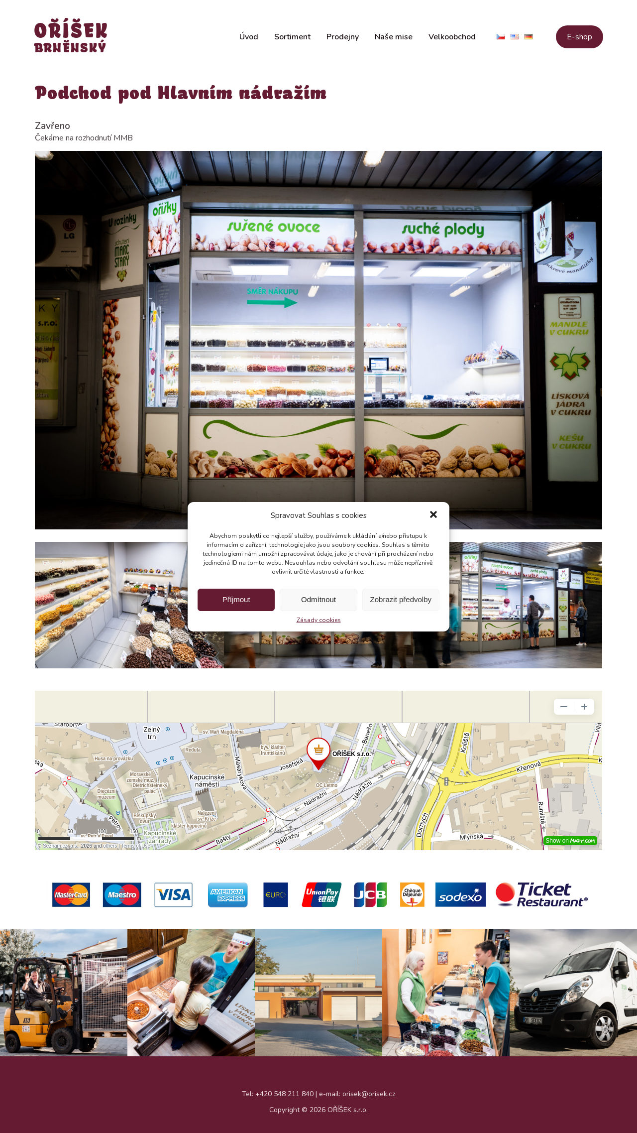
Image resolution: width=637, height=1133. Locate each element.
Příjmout (236, 599)
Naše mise (394, 38)
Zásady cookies (319, 620)
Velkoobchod (452, 38)
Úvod (248, 38)
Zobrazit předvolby (400, 599)
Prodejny (342, 38)
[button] (433, 515)
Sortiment (292, 38)
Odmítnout (318, 599)
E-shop (579, 38)
